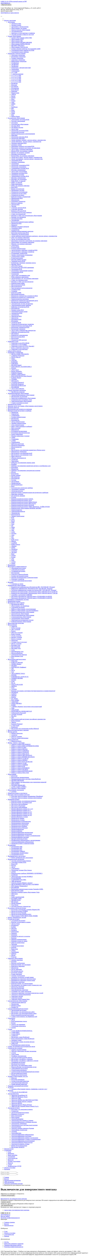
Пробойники (15, 952)
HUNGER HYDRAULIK (18, 385)
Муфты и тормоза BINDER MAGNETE (23, 757)
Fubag (13, 113)
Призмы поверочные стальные (20, 436)
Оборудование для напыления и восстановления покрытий (28, 782)
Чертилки (14, 944)
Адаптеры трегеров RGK (18, 207)
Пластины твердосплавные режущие (19, 794)
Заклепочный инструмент (19, 1010)
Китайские (14, 83)
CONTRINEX (15, 868)
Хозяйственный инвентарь (19, 1084)
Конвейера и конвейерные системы (18, 599)
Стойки (13, 440)
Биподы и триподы (16, 203)
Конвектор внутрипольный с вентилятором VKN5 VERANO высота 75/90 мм (34, 593)
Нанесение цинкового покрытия (13, 1243)
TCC (12, 105)
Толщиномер (15, 274)
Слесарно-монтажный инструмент (21, 580)
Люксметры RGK (16, 316)
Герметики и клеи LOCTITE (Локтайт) (22, 346)
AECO (13, 867)
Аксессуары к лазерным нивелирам (21, 149)
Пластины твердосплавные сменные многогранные (26, 798)
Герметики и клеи (13, 341)
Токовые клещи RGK (17, 310)
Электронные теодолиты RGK (20, 119)
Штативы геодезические (18, 154)
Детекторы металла (17, 491)
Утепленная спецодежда (18, 1026)
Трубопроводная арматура (19, 654)
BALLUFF (14, 864)
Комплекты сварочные (18, 966)
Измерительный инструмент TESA (21, 500)
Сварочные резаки (16, 997)
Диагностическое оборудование (20, 30)
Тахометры (14, 459)
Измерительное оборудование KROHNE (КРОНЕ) (26, 508)
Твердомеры (15, 461)
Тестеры (13, 480)
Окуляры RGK (15, 126)
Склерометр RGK (16, 228)
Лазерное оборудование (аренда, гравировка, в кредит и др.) (29, 1089)
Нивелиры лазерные (17, 494)
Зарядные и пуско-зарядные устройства (23, 33)
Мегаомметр (15, 333)
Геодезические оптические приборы (22, 488)
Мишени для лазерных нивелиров (21, 244)
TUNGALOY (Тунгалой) (18, 713)
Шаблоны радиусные (17, 443)
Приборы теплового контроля (20, 226)
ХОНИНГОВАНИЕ (17, 678)
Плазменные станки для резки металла (22, 1041)
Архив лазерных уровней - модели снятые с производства (28, 140)
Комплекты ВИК (16, 292)
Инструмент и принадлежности (17, 566)
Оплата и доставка (9, 1167)
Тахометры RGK (16, 322)
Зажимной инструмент (14, 404)
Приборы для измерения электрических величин (25, 470)
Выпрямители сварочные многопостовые (23, 979)
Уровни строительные (17, 516)
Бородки (13, 947)
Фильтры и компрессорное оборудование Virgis (25, 892)
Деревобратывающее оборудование (18, 393)
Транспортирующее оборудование (21, 401)
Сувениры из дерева (17, 584)
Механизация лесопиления (19, 396)
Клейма (13, 927)
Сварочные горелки (17, 996)
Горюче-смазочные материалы (17, 390)
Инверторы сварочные (18, 982)
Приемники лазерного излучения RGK (22, 146)
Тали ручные (15, 1054)
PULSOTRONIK (16, 878)
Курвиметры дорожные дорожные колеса (23, 263)
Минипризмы (15, 200)
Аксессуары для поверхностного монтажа (16, 1210)
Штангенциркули (16, 447)
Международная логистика (16, 623)
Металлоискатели (16, 286)
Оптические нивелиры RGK (19, 137)
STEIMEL (14, 379)
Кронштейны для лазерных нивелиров (22, 155)
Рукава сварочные (16, 974)
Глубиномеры (15, 415)
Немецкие (14, 91)
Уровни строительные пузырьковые (22, 255)
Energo (13, 96)
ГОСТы (6, 1242)
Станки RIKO (15, 1032)
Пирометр (14, 225)
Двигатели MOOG (16, 1103)
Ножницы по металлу (17, 1114)
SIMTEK (14, 695)
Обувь (13, 1019)
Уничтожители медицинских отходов (22, 620)
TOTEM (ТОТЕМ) (16, 714)
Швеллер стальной (16, 632)
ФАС (12, 115)
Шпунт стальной (16, 643)
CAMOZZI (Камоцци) (17, 355)
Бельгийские (15, 89)
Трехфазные (14, 66)
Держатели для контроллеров (20, 234)
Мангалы (14, 1078)
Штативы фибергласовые (18, 259)
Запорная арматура (13, 407)
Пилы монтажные (16, 1115)
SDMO (13, 104)
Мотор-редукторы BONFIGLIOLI (21, 914)
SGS (12, 672)
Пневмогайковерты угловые (19, 816)
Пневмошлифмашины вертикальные (22, 832)
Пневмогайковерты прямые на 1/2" (21, 812)
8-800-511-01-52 (5, 1)
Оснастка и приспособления (19, 574)
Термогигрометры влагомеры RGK (21, 325)
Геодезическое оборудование (16, 118)
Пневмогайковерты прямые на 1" (21, 810)
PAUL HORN (15, 700)
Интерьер (10, 582)
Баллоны (14, 961)
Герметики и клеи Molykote (19, 349)
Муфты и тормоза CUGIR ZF (20, 758)
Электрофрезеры (16, 1133)
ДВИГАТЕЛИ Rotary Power (19, 1097)
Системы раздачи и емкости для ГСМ (22, 34)
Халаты (13, 1027)
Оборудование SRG (17, 41)
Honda (13, 111)
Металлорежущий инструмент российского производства (28, 719)
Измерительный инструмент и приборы (19, 410)
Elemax (13, 97)
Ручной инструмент (17, 258)
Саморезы (14, 735)
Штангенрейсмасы (16, 484)
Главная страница (9, 1222)
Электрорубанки (16, 1126)
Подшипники (12, 845)
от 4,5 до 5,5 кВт (16, 80)
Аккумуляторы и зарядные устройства (22, 251)
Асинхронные (15, 71)
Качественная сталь (17, 656)
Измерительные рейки (18, 283)
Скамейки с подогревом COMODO (21, 595)
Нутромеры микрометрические (20, 432)
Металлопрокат (12, 624)
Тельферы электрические (18, 1056)
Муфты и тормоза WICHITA (19, 769)
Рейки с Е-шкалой (16, 182)
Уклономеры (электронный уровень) (22, 270)
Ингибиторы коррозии (18, 392)
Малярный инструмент (18, 1064)
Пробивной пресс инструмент (17, 856)
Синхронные (15, 69)
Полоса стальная (16, 639)
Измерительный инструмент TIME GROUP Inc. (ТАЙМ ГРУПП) (30, 506)
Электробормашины (17, 1119)
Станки (10, 1029)
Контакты (7, 1169)
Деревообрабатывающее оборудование (22, 395)
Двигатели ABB (16, 1098)
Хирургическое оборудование (20, 613)
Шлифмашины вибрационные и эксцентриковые (25, 840)
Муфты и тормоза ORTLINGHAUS (21, 755)
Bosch (13, 521)
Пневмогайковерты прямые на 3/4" (21, 813)
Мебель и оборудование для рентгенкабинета (24, 610)
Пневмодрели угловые (18, 820)
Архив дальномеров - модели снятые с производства (27, 159)
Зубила (13, 950)
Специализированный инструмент (18, 1008)
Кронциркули (15, 420)
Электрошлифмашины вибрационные (22, 842)
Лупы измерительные (17, 425)
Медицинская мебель (17, 604)
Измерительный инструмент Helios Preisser (24, 502)
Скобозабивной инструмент (19, 1068)
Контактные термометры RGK (20, 327)
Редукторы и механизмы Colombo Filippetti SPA (25, 909)
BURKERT (14, 362)
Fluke (12, 522)
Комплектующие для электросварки (22, 983)
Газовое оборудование (14, 36)
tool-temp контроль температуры (21, 906)
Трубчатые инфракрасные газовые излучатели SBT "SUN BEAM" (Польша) (33, 590)
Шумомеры (14, 321)
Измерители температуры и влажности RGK (24, 296)
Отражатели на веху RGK (18, 193)
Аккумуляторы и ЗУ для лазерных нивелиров (24, 278)
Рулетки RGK (15, 247)
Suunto (13, 563)
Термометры (15, 414)
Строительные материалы (19, 1070)
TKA (12, 538)
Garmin (13, 562)
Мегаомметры (15, 477)
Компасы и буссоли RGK (18, 211)
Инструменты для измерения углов (21, 455)
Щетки (13, 955)
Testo (12, 524)
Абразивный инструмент (18, 568)
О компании (7, 1150)
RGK (12, 517)
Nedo (12, 560)
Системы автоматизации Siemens (21, 861)
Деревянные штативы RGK (19, 173)
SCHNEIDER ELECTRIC (18, 879)
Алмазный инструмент (18, 569)
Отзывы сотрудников (14, 1161)
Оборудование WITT (17, 39)
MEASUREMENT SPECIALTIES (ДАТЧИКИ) (25, 884)
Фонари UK (14, 1007)
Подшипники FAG (16, 850)
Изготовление (15, 573)
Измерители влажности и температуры (22, 297)
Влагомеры (14, 467)
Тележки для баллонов (18, 975)
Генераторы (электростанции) (16, 53)
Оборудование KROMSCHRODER (21, 42)
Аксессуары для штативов (19, 171)
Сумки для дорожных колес (19, 280)
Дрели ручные (15, 923)
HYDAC (13, 368)
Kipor (13, 110)
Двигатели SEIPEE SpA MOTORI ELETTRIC (24, 1100)
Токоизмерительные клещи (19, 311)
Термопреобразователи (18, 511)
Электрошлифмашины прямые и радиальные (24, 1137)
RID (12, 108)
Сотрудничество (12, 1158)
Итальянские (15, 88)
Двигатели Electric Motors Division (21, 1104)
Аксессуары (14, 129)
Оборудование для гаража (19, 28)
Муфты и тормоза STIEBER (19, 765)
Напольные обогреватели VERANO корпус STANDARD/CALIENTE (31, 598)
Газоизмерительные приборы (20, 52)
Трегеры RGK (15, 204)
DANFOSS (14, 875)
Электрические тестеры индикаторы (22, 303)
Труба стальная (15, 628)
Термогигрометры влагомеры (20, 299)
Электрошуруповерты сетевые (20, 1144)
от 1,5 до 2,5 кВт (16, 75)
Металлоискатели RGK (18, 285)
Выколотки (14, 949)
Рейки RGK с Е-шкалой (18, 181)
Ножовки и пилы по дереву (19, 941)
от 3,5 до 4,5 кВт (16, 78)
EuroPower (14, 107)
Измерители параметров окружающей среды (24, 300)
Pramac (13, 100)
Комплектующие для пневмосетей (21, 802)
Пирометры (14, 412)
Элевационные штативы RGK (20, 176)
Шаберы (13, 953)
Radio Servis (14, 539)
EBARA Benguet (16, 903)
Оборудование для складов (16, 790)
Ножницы (14, 934)
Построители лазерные (18, 495)
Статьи (10, 1164)
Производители (8, 1149)
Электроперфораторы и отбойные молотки (24, 1122)
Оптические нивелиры (18, 138)
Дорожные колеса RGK (18, 261)
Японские (14, 85)
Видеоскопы (15, 338)
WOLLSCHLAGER (17, 684)
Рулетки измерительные (18, 248)
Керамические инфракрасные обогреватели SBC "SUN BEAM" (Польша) (33, 587)
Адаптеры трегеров (17, 209)
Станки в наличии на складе (19, 403)
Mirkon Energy (15, 116)
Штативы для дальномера (19, 179)
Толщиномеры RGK (17, 272)
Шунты (13, 472)
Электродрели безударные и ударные (22, 1120)
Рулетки (13, 497)
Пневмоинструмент (13, 799)
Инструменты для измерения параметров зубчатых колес (28, 450)
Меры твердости (16, 456)
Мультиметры (15, 308)
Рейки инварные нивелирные (20, 277)
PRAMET (14, 665)
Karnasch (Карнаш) (17, 724)
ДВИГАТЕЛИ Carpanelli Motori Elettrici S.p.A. (25, 1106)
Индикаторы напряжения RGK (20, 302)
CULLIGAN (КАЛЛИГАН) (19, 1092)
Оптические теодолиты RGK (19, 130)
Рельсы (13, 631)
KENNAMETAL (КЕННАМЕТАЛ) (21, 711)
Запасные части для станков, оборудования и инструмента (25, 406)
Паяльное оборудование (18, 788)
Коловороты (15, 925)
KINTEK (14, 675)
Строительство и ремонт (15, 1048)
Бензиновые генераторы (18, 56)
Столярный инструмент (18, 571)
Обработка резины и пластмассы (17, 793)
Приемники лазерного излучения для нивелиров (25, 148)
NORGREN (14, 363)
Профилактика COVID (14, 1166)
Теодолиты (14, 122)
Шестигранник (15, 646)
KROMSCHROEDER (17, 780)
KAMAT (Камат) (16, 377)
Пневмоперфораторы (17, 829)
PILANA (13, 716)
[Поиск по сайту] (8, 1172)
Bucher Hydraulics (16, 371)
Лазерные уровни (16, 144)
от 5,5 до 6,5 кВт (16, 82)
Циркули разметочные (18, 942)
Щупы (13, 448)
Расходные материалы (17, 1079)
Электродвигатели (13, 1093)
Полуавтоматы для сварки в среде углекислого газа (26, 985)
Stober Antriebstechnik (17, 897)
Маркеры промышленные (19, 939)
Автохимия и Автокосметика (19, 26)
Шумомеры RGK (16, 319)
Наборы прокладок (17, 733)
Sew (12, 536)
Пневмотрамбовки (16, 831)
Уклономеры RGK (16, 269)
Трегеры (13, 206)
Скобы (13, 437)
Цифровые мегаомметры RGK (20, 332)
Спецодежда (15, 245)
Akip (12, 530)
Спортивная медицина (18, 607)
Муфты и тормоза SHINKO (19, 760)
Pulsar (13, 527)
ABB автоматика (16, 881)
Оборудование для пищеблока (20, 606)
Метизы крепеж (12, 731)
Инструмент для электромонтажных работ (24, 1013)
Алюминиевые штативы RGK (20, 168)
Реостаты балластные (17, 988)
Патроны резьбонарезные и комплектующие (24, 577)
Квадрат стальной (16, 637)
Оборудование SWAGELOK (19, 47)
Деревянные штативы (17, 174)
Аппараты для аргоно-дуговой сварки (22, 977)
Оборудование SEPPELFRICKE (20, 44)
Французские (15, 93)
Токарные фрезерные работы (12, 1245)
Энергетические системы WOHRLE (22, 876)
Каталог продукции (10, 20)
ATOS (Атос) (15, 370)
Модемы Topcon (16, 264)
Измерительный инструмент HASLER (22, 505)
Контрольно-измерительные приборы (22, 222)
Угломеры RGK (15, 289)
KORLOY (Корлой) (17, 662)
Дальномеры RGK (16, 160)
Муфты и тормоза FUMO (18, 747)
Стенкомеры (15, 439)
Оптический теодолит (17, 132)
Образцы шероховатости (18, 458)
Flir (12, 525)
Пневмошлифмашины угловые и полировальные (25, 835)
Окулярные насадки (17, 127)
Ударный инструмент (17, 946)
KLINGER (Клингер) (17, 384)
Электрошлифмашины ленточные (21, 1136)
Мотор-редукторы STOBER (19, 911)
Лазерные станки (16, 1040)
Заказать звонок (5, 1202)
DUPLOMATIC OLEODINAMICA (21, 366)
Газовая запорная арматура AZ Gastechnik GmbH (25, 48)
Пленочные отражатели (18, 201)
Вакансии (10, 1160)
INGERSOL (14, 692)
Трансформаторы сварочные (19, 990)
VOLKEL (14, 689)
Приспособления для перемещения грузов (23, 1067)
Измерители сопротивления (19, 335)
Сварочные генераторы (18, 60)
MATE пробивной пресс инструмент (22, 857)
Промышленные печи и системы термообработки (26, 779)
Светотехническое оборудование (17, 1001)
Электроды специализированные (21, 994)
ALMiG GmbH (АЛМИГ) (18, 787)
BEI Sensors (14, 901)
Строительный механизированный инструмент (25, 1071)
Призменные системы (17, 190)
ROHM (13, 705)
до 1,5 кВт (14, 72)
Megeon (13, 541)
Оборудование (12, 774)
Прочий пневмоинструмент (19, 838)
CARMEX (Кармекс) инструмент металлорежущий (26, 706)
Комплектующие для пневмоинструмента (23, 801)
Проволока (14, 640)
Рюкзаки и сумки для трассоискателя (22, 281)
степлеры (14, 1131)
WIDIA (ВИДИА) (16, 703)
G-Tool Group (15, 725)
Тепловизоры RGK (16, 218)
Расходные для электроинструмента (22, 1109)
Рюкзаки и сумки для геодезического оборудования (26, 215)
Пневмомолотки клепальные (19, 824)
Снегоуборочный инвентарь (19, 1082)
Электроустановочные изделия (13, 1183)
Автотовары (11, 22)
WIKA (13, 359)
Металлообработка (16, 653)
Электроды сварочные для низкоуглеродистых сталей (27, 993)
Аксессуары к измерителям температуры (23, 330)
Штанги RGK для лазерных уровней (22, 151)
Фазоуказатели (15, 514)
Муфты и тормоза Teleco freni (20, 772)
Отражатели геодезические (19, 192)
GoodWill (14, 543)
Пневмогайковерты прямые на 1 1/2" (22, 809)
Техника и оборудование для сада (18, 1076)
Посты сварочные (16, 969)
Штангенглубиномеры (18, 445)
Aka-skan (14, 552)
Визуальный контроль (17, 294)
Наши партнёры (12, 1155)
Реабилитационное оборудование (21, 621)
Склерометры (15, 229)
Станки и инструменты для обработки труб (24, 1016)
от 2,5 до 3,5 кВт (16, 77)
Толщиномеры (15, 442)
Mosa (12, 99)
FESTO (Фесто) (15, 357)
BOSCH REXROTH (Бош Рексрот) (21, 376)
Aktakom (14, 546)
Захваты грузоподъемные (18, 1049)
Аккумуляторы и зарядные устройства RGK (24, 250)
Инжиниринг (12, 565)
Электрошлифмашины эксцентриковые (23, 1141)
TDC (12, 717)
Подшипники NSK (16, 846)
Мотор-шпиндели (13, 739)
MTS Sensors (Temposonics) (19, 886)
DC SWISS (14, 698)
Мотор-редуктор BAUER (18, 912)
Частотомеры (15, 481)
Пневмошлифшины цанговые (20, 837)
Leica (12, 519)
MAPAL (13, 697)
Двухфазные (15, 64)
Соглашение (11, 1156)
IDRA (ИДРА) (15, 783)
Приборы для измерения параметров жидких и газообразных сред (31, 466)
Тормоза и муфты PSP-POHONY (21, 744)
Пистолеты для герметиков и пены (21, 1065)
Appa (12, 535)
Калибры (14, 464)
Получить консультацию (7, 1195)
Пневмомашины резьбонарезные (21, 821)
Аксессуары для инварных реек (20, 275)
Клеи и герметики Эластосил (20, 347)
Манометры (14, 469)
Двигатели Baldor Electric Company (21, 1101)
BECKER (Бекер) (16, 365)
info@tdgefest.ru (5, 3)
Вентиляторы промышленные (20, 777)
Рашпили (14, 933)
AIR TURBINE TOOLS (18, 673)
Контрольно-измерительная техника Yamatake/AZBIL (27, 889)
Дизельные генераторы (18, 55)
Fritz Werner (14, 905)
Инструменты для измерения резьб (21, 453)
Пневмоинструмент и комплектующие (22, 843)
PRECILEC (14, 894)
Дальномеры (15, 163)
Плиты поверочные (17, 434)
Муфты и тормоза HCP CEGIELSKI (21, 761)
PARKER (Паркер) (16, 373)
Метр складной (15, 428)
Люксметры (14, 318)
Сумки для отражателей (18, 214)
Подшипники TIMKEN (18, 851)
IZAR (13, 681)
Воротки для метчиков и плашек (21, 922)
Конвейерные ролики (14, 601)
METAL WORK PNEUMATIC (20, 354)
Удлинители (14, 1111)
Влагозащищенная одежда (19, 1021)
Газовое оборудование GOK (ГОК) (21, 37)
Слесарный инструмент (18, 920)
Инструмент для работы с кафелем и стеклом (24, 1060)
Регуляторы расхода (17, 971)
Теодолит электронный (18, 121)
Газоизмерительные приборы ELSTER (22, 50)
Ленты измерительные (18, 421)
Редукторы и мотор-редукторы (17, 908)
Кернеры (14, 938)
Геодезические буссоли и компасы (21, 212)
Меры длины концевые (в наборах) (21, 426)
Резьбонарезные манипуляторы (20, 1045)
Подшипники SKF (16, 848)
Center (13, 532)
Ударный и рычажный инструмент (18, 1086)
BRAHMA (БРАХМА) (17, 45)
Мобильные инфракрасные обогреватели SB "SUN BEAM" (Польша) (31, 588)
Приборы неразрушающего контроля (22, 231)
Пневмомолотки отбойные (19, 826)
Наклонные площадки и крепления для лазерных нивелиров (29, 240)
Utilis (12, 708)
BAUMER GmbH (16, 898)
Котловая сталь (15, 645)
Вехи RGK (14, 187)
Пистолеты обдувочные (18, 805)
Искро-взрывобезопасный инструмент (22, 1015)
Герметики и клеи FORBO (19, 344)
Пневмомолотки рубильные (19, 827)
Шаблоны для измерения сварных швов (23, 462)
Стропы (13, 1053)
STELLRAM (15, 709)
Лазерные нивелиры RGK (19, 143)
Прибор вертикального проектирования (23, 133)
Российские (14, 86)
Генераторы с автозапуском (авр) (21, 67)
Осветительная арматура (18, 1002)
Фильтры (10, 1090)
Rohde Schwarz (15, 544)
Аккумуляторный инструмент (20, 1112)
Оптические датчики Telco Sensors (21, 870)
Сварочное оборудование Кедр (20, 999)
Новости (10, 1163)
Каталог (6, 1179)
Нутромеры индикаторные (19, 431)
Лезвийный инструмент (18, 1062)
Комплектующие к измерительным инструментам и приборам (29, 492)
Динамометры (15, 513)
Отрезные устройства (17, 579)
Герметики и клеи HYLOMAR (20, 343)
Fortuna (13, 555)
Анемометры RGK (16, 313)
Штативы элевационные (18, 178)
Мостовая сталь (16, 648)
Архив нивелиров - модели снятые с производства (26, 141)
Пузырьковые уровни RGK (19, 253)
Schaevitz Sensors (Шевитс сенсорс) (21, 883)
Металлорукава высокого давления (18, 730)
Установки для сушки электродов (21, 991)
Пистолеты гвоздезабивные (19, 804)
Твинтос (13, 722)
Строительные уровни (18, 256)
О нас (9, 1152)
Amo (12, 558)
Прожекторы (15, 1004)
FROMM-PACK (16, 900)
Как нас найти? (5, 1216)
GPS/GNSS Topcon (16, 266)
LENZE (13, 872)
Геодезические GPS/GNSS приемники (22, 267)
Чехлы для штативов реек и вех (20, 239)
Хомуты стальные (16, 736)
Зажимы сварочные (17, 960)
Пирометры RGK (16, 223)
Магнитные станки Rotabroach (20, 1037)
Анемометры (15, 314)
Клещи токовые (16, 475)
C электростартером (17, 74)
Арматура (14, 626)
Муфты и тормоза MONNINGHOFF (22, 771)
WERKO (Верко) (16, 664)
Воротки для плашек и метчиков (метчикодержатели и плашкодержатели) (33, 691)
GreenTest (14, 550)
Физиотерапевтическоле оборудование (22, 612)
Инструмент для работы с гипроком (22, 1059)
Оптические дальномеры (18, 167)
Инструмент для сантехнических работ (23, 1012)
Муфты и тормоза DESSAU (19, 749)
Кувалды (13, 957)
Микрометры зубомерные (19, 451)
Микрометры (15, 429)
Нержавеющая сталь (17, 651)
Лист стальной (15, 629)
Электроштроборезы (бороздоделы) (22, 1142)
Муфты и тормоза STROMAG (20, 750)
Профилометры (15, 483)
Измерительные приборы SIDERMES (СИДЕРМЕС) (27, 873)
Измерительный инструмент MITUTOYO (23, 503)
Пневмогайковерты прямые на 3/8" (21, 815)
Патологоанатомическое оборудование (22, 615)
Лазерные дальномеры (18, 162)
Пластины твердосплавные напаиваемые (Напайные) (27, 796)
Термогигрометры (16, 510)
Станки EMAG (15, 1034)
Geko (12, 102)
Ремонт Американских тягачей (17, 917)
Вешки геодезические (17, 189)
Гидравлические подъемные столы (21, 399)
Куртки (13, 1023)
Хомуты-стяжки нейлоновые (19, 738)
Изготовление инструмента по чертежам (20, 409)
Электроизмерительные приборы (21, 305)
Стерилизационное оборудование (21, 617)
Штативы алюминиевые (18, 170)
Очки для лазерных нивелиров (20, 237)
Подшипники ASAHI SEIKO (19, 853)
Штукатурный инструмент (19, 1073)
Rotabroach (14, 727)
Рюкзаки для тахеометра (18, 217)
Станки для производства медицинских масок (21, 1046)
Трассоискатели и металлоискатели (21, 288)
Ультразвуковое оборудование (20, 618)
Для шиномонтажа (16, 31)
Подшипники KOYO (17, 854)
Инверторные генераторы (18, 61)
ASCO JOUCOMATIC (17, 388)
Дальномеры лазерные (18, 489)
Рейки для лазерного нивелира (20, 185)
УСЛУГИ (10, 1087)
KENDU (13, 680)
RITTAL (13, 865)
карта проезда (15, 12)
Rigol (12, 554)
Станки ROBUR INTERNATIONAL (21, 1030)
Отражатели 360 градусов (19, 340)
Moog (13, 895)
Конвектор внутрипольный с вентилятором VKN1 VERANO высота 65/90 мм (34, 591)
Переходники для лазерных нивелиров (22, 242)
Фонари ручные (16, 1005)
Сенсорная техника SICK (18, 862)
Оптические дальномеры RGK (20, 165)
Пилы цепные (15, 1117)
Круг (12, 658)
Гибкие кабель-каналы (14, 351)
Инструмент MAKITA (17, 1147)
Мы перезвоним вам (6, 1205)
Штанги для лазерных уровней (20, 152)
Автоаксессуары (16, 23)
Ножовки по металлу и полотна (20, 936)
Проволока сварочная (17, 986)
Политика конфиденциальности (10, 1217)
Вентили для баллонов (18, 963)
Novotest (13, 533)
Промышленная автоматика (16, 859)
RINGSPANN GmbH (17, 890)
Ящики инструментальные (19, 1075)
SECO (13, 670)
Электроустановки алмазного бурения (22, 1128)
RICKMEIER (15, 387)
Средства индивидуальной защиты (21, 1057)
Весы (12, 486)
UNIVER (14, 360)
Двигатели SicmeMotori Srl (19, 1095)
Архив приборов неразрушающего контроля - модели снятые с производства (34, 236)
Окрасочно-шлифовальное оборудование (23, 398)
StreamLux (14, 549)
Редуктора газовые (16, 972)
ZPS (12, 669)
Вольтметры (15, 473)
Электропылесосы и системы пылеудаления (24, 1125)
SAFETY (14, 694)
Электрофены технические (19, 1130)
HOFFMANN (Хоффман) (18, 667)
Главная (6, 1177)
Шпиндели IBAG (16, 741)
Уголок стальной (16, 635)
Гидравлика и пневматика (15, 352)
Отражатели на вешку (17, 195)
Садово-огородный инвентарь (20, 1081)
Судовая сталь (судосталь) (19, 642)
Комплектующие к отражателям (20, 196)
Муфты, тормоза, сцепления (16, 742)
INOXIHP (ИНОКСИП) (18, 785)
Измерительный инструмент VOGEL (22, 499)
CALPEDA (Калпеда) (17, 382)
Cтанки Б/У (14, 1035)
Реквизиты (11, 1153)
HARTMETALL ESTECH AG (19, 676)
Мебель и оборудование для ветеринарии (23, 609)
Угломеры (14, 291)
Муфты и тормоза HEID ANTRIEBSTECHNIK (25, 746)
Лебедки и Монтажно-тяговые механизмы (23, 1051)
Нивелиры (14, 135)
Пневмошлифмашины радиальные (21, 834)
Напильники (15, 931)
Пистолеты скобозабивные (19, 807)
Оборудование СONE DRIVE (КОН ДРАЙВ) (24, 916)
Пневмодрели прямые (17, 818)
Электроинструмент (14, 1108)
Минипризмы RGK (17, 198)
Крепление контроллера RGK (20, 233)
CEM (12, 528)
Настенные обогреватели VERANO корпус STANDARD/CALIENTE (31, 596)
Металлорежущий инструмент (17, 659)
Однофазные (15, 63)
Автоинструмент (16, 25)
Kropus (13, 557)
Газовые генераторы (17, 58)
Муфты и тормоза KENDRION (20, 768)
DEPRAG (14, 686)
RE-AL (13, 683)
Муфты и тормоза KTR (18, 766)
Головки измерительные (18, 417)
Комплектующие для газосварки (20, 964)
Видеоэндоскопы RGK (18, 336)
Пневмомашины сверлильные (20, 823)
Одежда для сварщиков (18, 1024)
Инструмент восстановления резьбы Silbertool (25, 728)
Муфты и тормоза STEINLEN (20, 752)
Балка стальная (15, 634)
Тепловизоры (15, 220)
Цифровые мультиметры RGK (20, 307)
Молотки (14, 928)
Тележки (13, 791)
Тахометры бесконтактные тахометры (22, 324)
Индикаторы (15, 418)
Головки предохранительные (19, 576)
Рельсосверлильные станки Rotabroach (22, 1038)
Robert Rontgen (15, 720)
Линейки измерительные (18, 423)
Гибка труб (14, 1043)
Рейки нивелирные (16, 184)
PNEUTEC (14, 661)
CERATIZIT (14, 702)
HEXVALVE (15, 381)
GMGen (13, 94)
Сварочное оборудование (15, 958)
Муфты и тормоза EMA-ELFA (20, 754)
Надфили (14, 930)
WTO (12, 687)
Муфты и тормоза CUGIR (19, 763)
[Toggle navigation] (1, 16)
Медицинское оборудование (16, 602)
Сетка (13, 650)
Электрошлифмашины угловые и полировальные (26, 1139)
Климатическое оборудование (16, 585)
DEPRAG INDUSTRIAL (18, 374)
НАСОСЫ (14, 776)
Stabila (13, 547)
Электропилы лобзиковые (19, 1123)
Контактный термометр (18, 329)
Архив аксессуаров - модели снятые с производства (26, 157)
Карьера (6, 1236)
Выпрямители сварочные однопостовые (23, 980)
